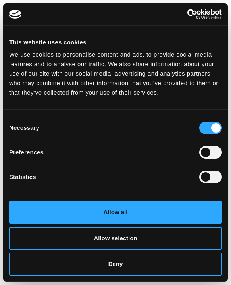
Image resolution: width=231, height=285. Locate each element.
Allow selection (115, 238)
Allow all (116, 212)
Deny (115, 263)
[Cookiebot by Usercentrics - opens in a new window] (187, 14)
